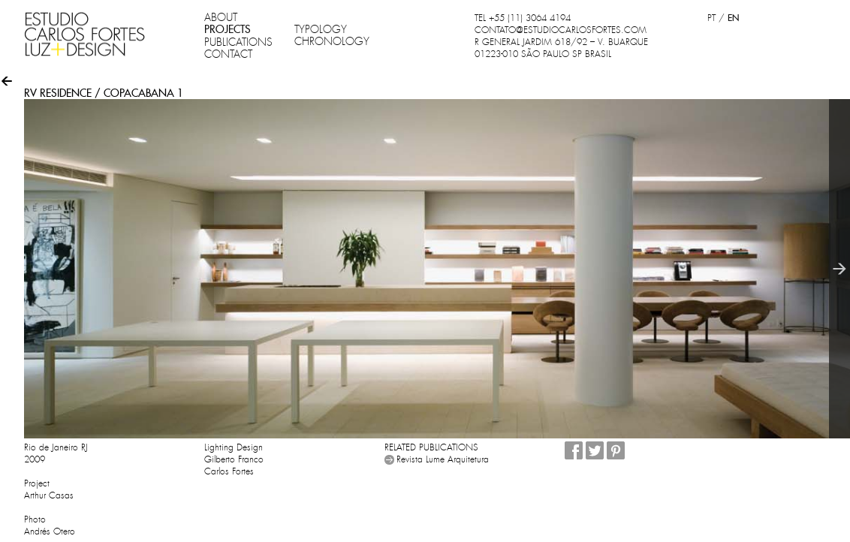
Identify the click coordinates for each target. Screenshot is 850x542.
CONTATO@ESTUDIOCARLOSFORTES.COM (561, 30)
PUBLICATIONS (238, 42)
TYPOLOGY (320, 29)
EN (733, 17)
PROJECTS (227, 29)
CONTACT (228, 54)
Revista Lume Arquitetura (442, 459)
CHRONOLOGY (331, 41)
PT (711, 18)
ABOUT (220, 17)
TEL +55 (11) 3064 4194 (523, 18)
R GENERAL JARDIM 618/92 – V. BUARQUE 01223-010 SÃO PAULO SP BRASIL (561, 48)
